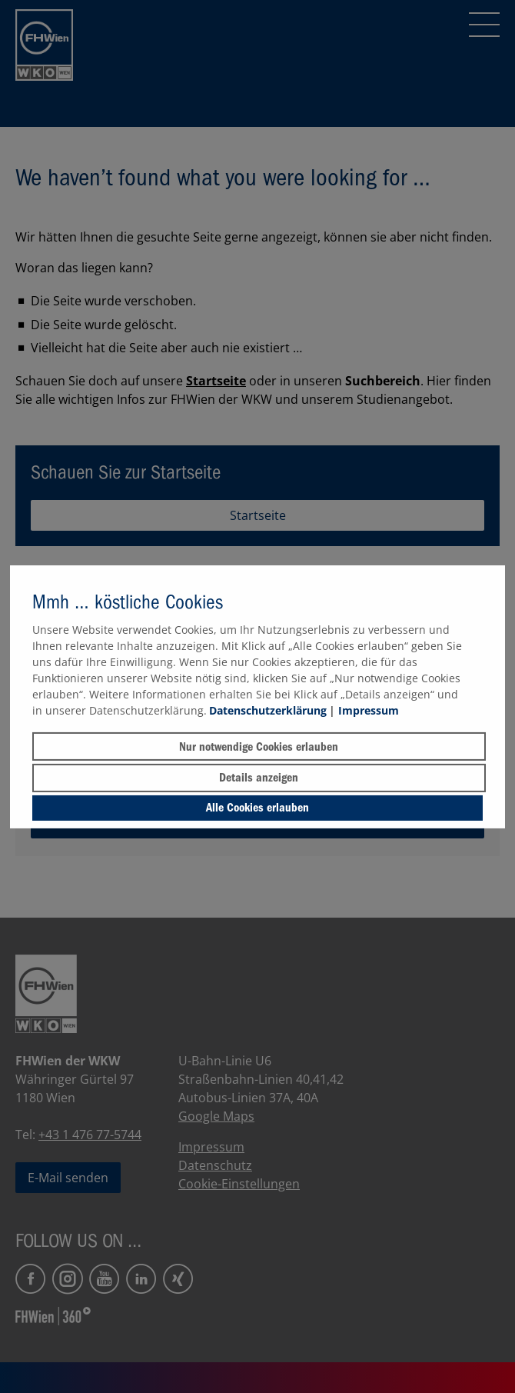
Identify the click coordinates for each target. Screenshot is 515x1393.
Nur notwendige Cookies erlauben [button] (258, 747)
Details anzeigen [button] (258, 778)
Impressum (368, 710)
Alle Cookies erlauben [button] (257, 808)
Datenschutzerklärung (268, 710)
